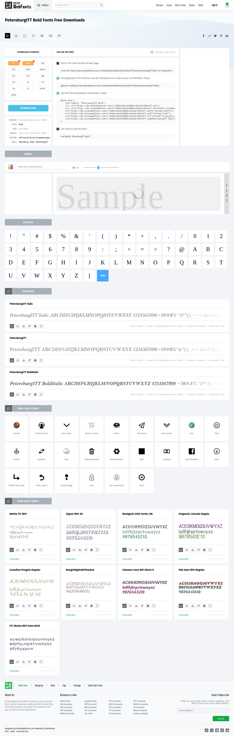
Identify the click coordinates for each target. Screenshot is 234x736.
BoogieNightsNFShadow (80, 569)
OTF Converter (139, 701)
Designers (39, 686)
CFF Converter (66, 710)
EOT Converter (90, 704)
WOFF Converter (116, 704)
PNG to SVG (65, 701)
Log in (214, 5)
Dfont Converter (140, 710)
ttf (13, 63)
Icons (169, 5)
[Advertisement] (204, 97)
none (13, 95)
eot (13, 69)
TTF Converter (115, 701)
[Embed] (35, 326)
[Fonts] (59, 35)
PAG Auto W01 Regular (192, 569)
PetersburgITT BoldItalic (24, 372)
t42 (13, 89)
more (102, 275)
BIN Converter (90, 707)
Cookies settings (140, 713)
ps (28, 82)
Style (53, 686)
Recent (159, 5)
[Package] (42, 35)
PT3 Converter (115, 707)
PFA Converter (66, 707)
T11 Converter (115, 710)
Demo (192, 5)
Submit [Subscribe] (221, 718)
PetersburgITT (42, 142)
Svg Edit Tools (90, 701)
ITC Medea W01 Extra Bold (25, 625)
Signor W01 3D (74, 513)
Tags (64, 686)
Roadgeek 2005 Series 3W (137, 513)
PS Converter (138, 707)
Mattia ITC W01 (18, 513)
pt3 (13, 82)
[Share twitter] (215, 36)
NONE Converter (67, 713)
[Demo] (24, 35)
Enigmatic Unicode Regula (194, 513)
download (28, 108)
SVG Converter (66, 704)
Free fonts (19, 5)
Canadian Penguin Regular (25, 569)
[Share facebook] (204, 36)
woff (28, 69)
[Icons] (50, 35)
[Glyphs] (33, 35)
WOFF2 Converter (140, 704)
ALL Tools (88, 713)
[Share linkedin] (227, 36)
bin (42, 76)
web (28, 63)
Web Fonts (22, 686)
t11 (28, 89)
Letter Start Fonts (95, 686)
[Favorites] (16, 35)
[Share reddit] (209, 36)
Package (77, 686)
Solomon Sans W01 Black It (138, 569)
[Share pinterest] (221, 36)
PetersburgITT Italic (21, 303)
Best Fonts (180, 5)
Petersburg (23, 142)
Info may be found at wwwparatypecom (36, 137)
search (101, 5)
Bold (21, 124)
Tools (201, 5)
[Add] (7, 35)
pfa (28, 76)
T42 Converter (90, 710)
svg (42, 63)
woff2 (43, 69)
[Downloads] (23, 326)
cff (42, 82)
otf (13, 76)
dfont (43, 89)
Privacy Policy (115, 713)
